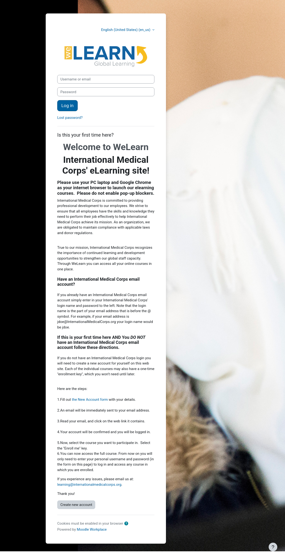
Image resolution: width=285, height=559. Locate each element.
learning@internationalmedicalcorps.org (89, 484)
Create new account (76, 505)
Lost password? (69, 117)
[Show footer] (273, 547)
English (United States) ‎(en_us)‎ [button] (126, 30)
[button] (127, 524)
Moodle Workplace (92, 529)
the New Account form (90, 399)
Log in (67, 105)
